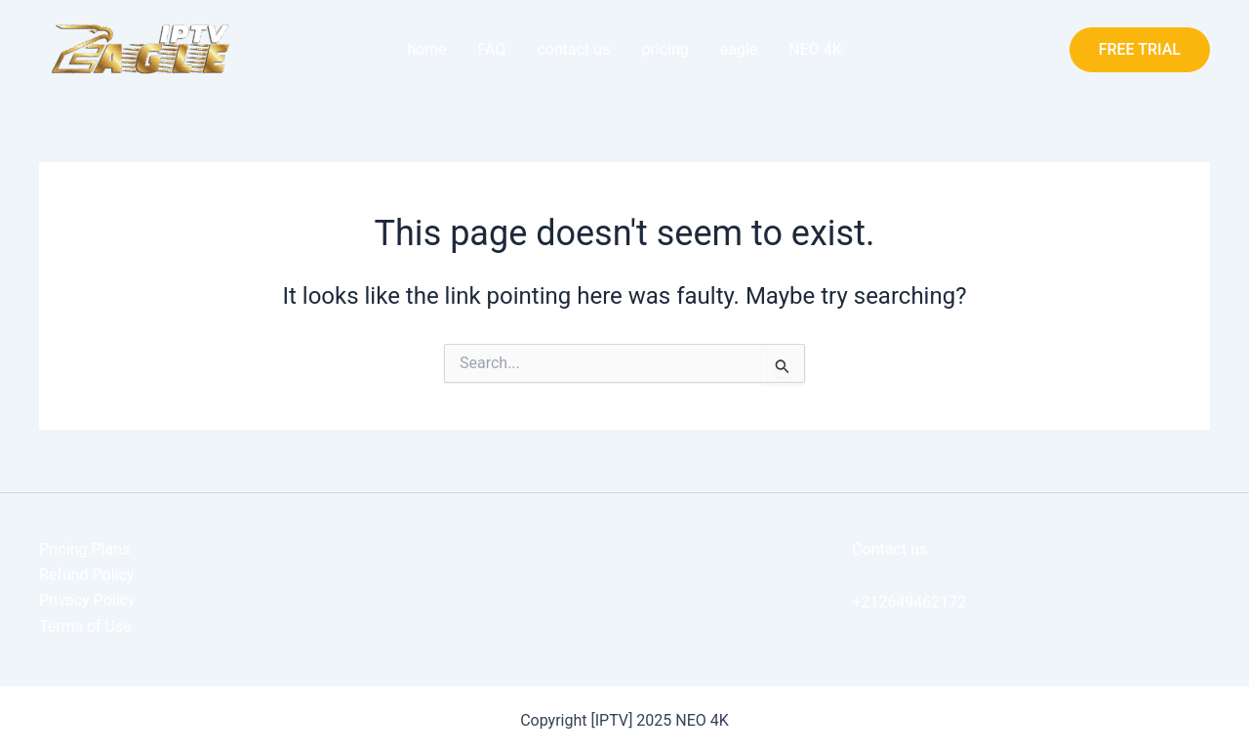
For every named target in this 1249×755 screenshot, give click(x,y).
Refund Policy (86, 575)
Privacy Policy (87, 600)
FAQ (492, 49)
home (426, 49)
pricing (664, 49)
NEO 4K (815, 49)
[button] (1139, 49)
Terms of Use (85, 626)
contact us (573, 49)
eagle (739, 49)
